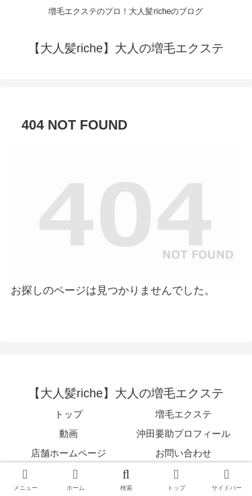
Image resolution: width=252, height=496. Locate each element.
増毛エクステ (183, 414)
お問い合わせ (183, 453)
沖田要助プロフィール (183, 433)
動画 (68, 433)
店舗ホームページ (68, 453)
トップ (68, 414)
